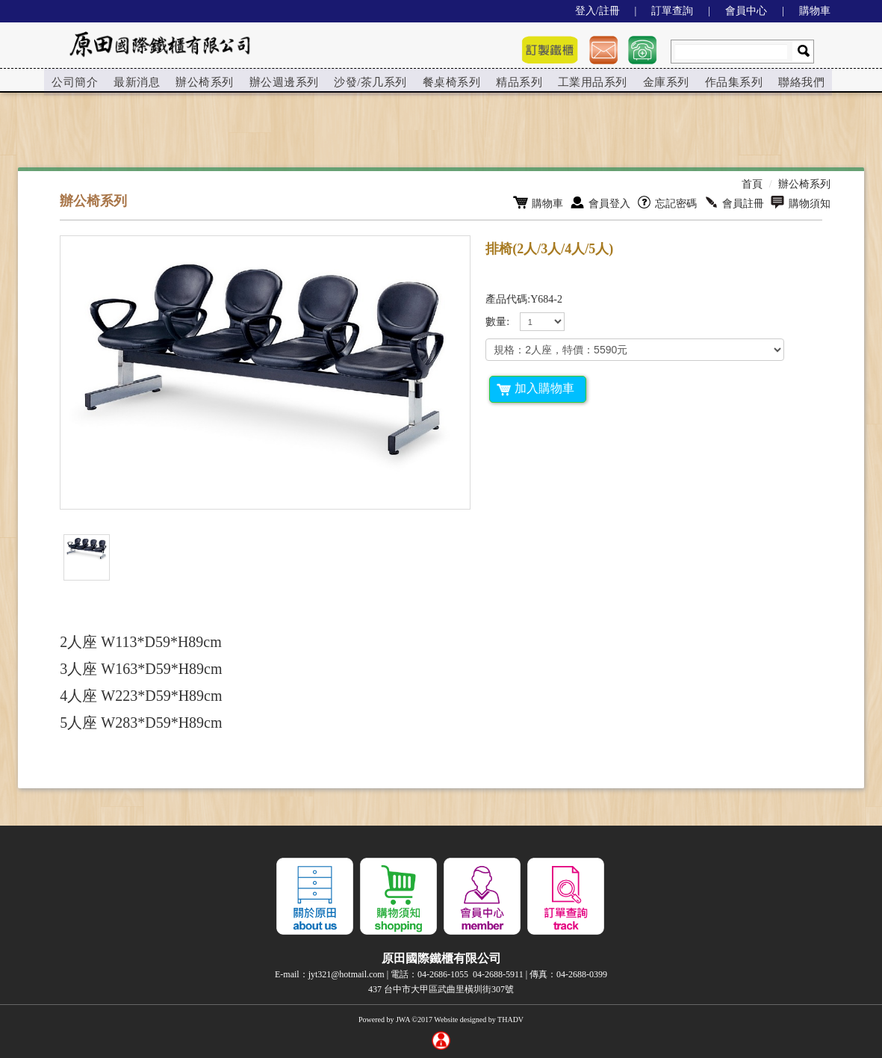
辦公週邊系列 (280, 81)
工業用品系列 (582, 81)
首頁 (752, 184)
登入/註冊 (597, 10)
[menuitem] (74, 81)
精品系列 (510, 81)
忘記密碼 (666, 202)
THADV (510, 1019)
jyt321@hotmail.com (346, 974)
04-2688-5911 (498, 974)
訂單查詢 (672, 10)
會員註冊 (734, 202)
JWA (403, 1019)
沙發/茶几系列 (365, 81)
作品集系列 (721, 81)
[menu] (431, 81)
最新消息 (136, 81)
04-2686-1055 (442, 974)
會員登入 (600, 202)
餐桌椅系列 (444, 81)
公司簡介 (74, 81)
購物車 (814, 10)
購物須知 (800, 202)
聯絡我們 (788, 81)
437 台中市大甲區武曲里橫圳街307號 (441, 989)
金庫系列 (654, 81)
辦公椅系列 (203, 81)
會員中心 (746, 10)
